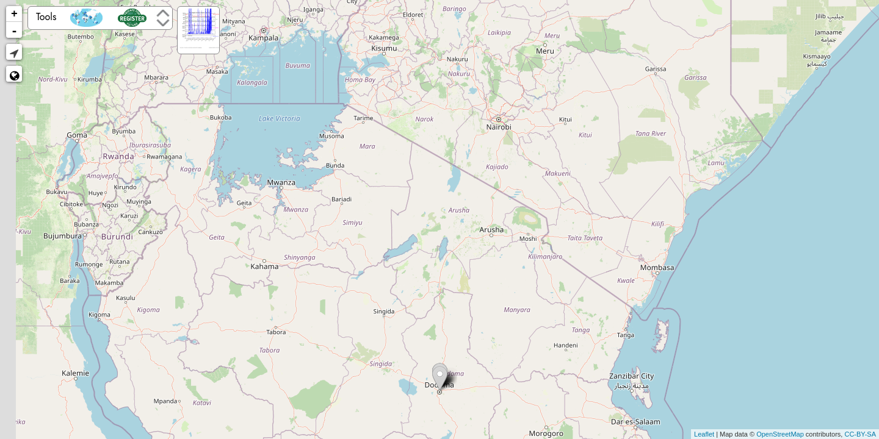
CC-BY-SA (860, 434)
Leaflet (704, 434)
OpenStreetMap (780, 434)
